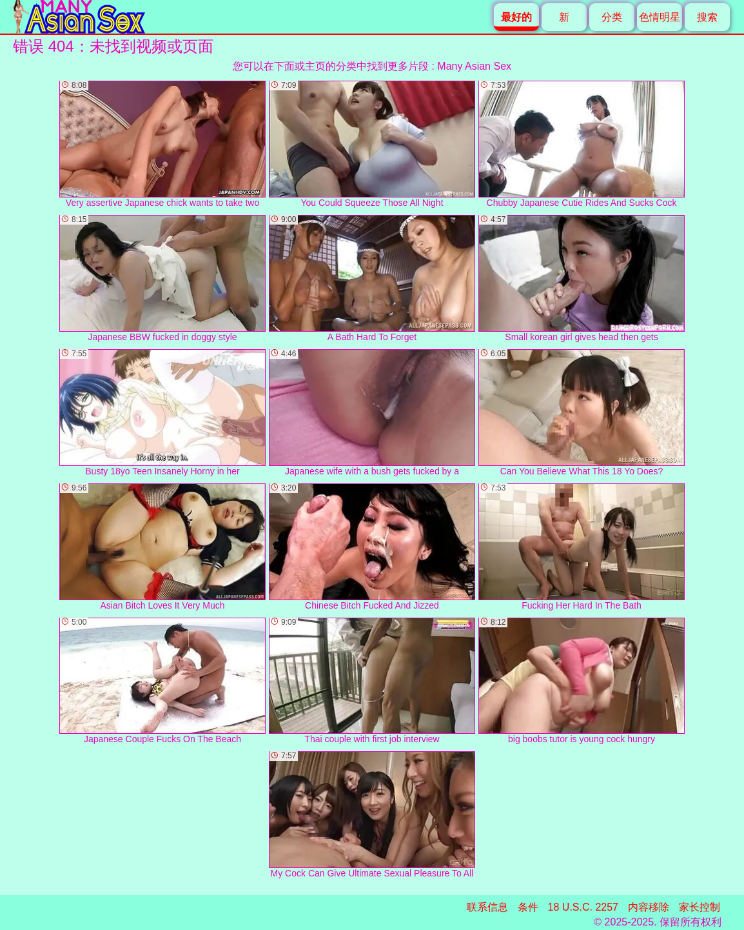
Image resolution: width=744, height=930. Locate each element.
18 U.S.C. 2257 (583, 907)
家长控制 (699, 907)
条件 (528, 907)
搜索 (707, 17)
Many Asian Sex (474, 66)
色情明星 (659, 17)
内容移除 (648, 907)
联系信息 (487, 907)
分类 (612, 17)
